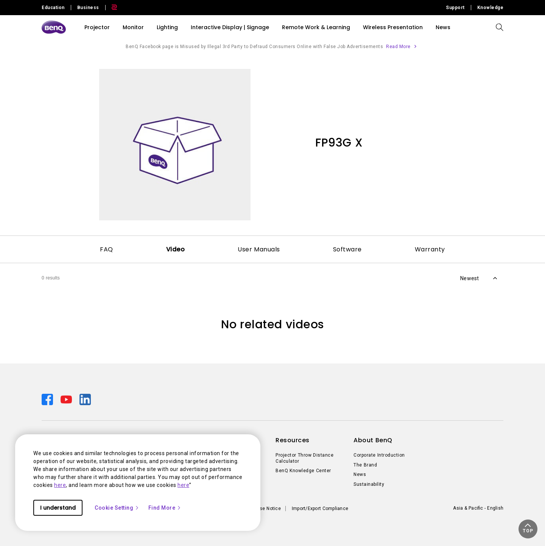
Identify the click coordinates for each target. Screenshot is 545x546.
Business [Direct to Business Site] (88, 7)
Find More (165, 508)
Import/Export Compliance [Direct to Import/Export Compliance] (320, 508)
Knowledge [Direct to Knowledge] (490, 7)
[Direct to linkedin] (85, 399)
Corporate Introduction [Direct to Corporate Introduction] (379, 455)
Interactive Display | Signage (230, 27)
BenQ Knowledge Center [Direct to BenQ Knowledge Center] (303, 470)
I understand (58, 508)
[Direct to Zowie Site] (111, 8)
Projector (97, 27)
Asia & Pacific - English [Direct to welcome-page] (478, 508)
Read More (398, 46)
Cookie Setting (117, 508)
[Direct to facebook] (48, 399)
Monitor (133, 27)
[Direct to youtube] (67, 399)
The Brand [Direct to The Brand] (365, 465)
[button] (528, 528)
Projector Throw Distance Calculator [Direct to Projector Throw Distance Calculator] (304, 458)
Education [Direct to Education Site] (53, 7)
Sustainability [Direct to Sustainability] (368, 484)
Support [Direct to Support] (455, 7)
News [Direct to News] (359, 474)
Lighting (167, 27)
